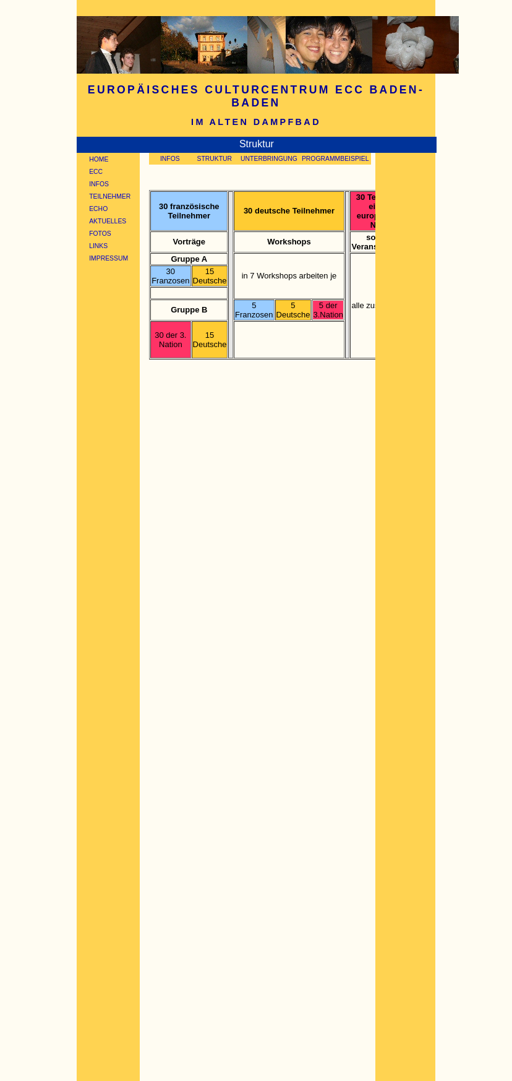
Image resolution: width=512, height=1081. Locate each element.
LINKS (98, 246)
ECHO (98, 208)
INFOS (99, 184)
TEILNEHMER (109, 196)
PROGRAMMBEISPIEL (335, 158)
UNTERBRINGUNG (269, 158)
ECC (96, 171)
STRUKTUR (214, 158)
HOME (98, 159)
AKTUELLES (107, 221)
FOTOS (100, 233)
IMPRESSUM (108, 258)
